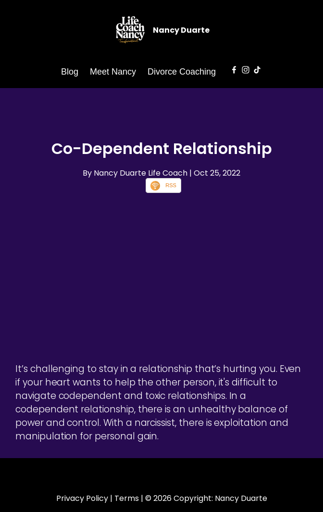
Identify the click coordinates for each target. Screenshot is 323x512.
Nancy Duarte (181, 30)
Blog (69, 72)
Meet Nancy (113, 72)
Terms (126, 498)
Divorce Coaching (182, 72)
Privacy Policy (82, 498)
